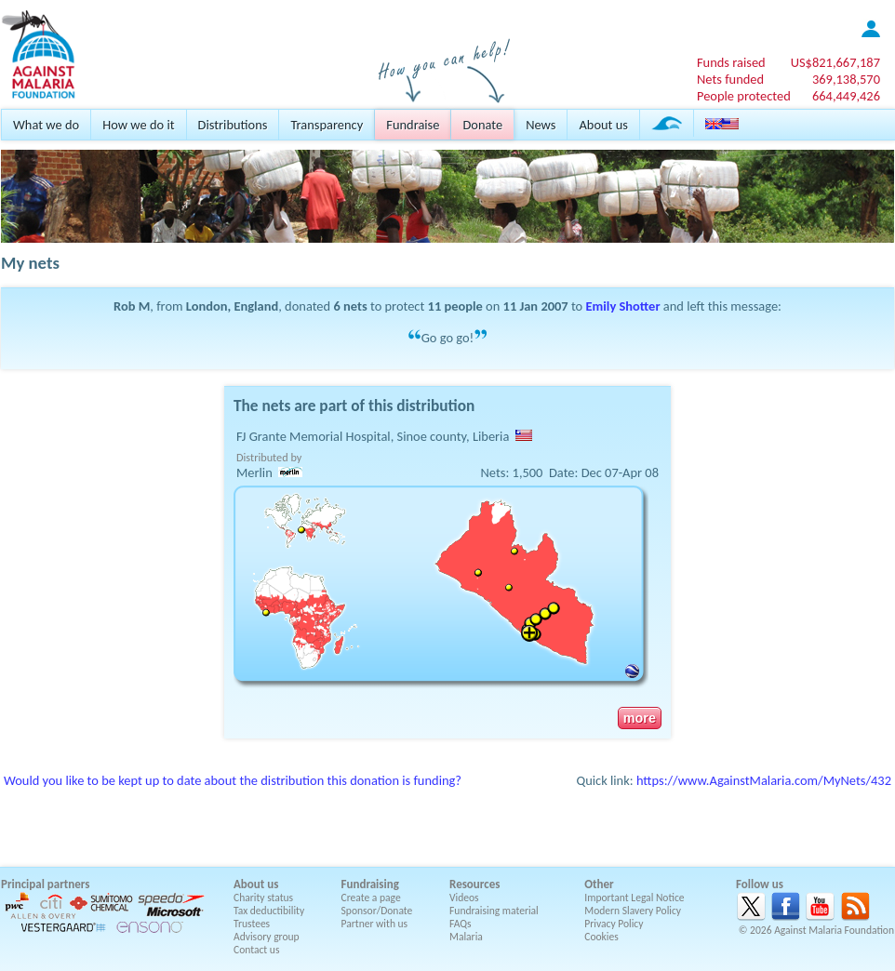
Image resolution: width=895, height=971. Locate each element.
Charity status (263, 897)
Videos (464, 897)
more (639, 718)
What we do (46, 124)
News (540, 124)
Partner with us (374, 923)
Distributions (233, 124)
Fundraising (370, 884)
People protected (744, 95)
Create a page (371, 897)
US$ (835, 62)
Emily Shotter (623, 306)
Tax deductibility (269, 910)
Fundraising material (494, 910)
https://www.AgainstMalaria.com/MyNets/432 (763, 780)
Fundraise (412, 124)
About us (603, 124)
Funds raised (731, 62)
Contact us (256, 949)
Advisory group (267, 936)
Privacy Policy (613, 923)
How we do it (138, 124)
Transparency (326, 124)
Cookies (601, 936)
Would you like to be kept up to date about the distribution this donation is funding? (232, 780)
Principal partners (45, 884)
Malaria (466, 936)
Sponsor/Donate (377, 910)
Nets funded (730, 79)
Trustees (252, 923)
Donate (482, 124)
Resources (474, 884)
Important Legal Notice (634, 897)
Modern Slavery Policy (632, 910)
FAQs (460, 923)
